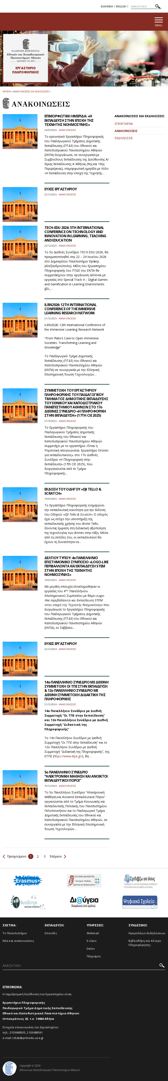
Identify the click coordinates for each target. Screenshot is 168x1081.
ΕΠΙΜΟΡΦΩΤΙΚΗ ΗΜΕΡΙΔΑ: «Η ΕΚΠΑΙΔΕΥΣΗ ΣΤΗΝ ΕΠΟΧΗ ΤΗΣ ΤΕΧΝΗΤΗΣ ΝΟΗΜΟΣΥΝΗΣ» (69, 120)
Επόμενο (57, 856)
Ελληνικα (107, 6)
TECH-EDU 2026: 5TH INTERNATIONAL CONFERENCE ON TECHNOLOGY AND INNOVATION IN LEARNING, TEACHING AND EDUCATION (75, 234)
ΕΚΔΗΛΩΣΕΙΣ (124, 138)
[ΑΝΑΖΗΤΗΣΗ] (146, 6)
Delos (91, 949)
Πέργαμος (94, 956)
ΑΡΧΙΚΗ (7, 91)
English (121, 6)
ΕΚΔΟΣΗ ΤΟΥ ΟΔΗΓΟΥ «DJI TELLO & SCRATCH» (72, 491)
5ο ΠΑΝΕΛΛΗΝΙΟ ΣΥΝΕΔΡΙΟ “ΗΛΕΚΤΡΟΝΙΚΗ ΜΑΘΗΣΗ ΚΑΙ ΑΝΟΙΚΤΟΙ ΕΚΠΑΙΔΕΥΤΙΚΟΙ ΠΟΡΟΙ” (76, 776)
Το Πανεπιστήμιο (15, 933)
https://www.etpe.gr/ (68, 756)
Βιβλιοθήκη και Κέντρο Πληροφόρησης (145, 943)
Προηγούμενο (14, 856)
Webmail (93, 933)
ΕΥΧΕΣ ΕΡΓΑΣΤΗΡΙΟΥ (60, 189)
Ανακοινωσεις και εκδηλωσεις (31, 91)
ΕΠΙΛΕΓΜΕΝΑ (124, 124)
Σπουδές (51, 933)
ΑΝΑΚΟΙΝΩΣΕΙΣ (126, 131)
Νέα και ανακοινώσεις (18, 941)
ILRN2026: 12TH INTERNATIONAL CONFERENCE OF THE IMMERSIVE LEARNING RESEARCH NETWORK (70, 308)
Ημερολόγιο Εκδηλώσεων (147, 933)
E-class (92, 941)
